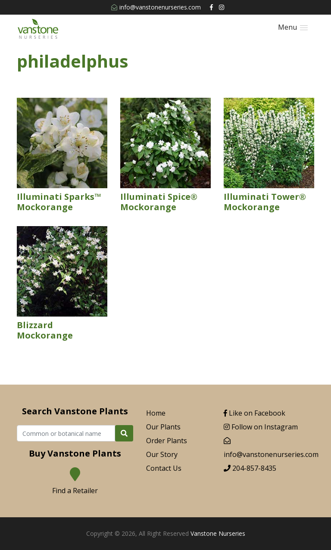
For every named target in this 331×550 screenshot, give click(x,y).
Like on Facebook (254, 413)
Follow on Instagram (261, 427)
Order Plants (166, 440)
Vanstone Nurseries (217, 533)
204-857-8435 (250, 468)
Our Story (162, 454)
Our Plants (163, 427)
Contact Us (163, 468)
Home (156, 413)
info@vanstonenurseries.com (156, 7)
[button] (293, 27)
